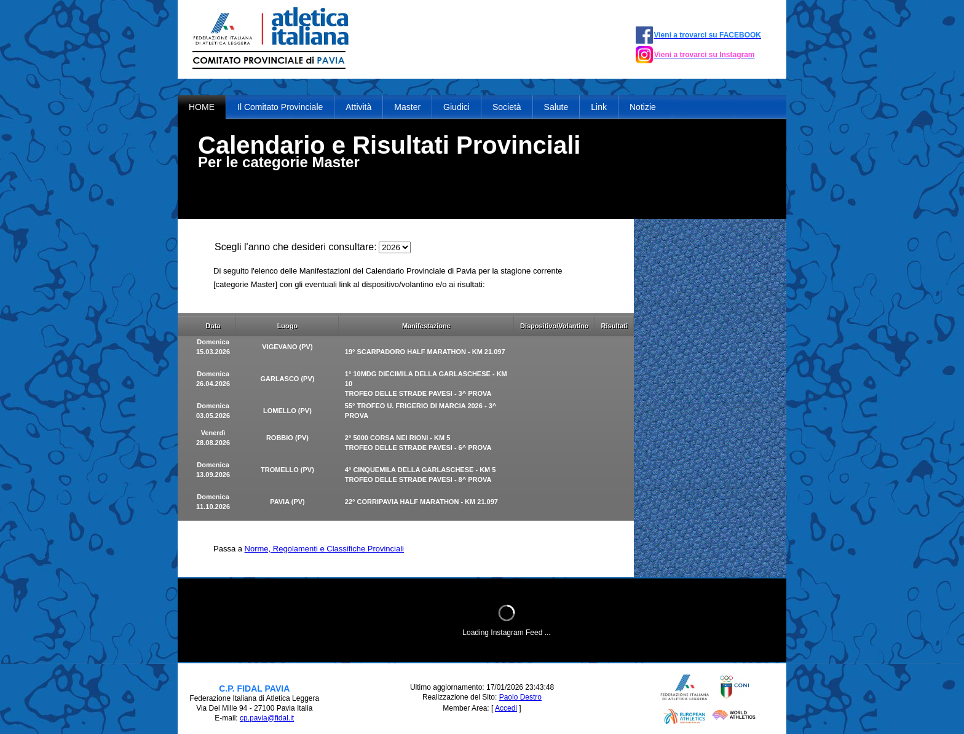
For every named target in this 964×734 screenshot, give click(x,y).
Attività (358, 107)
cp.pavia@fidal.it (267, 718)
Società (506, 107)
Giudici (456, 107)
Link (599, 107)
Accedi (506, 708)
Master (407, 107)
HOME (202, 107)
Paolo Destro (520, 697)
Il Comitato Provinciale (280, 107)
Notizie (643, 107)
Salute (556, 107)
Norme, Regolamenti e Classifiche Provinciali (324, 548)
